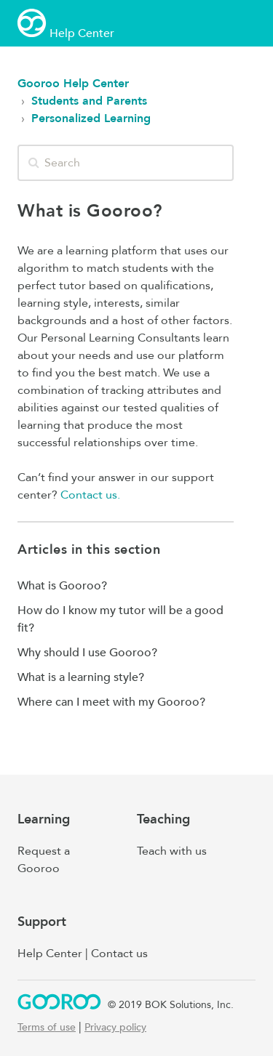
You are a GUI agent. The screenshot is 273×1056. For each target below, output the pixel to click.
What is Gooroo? (62, 586)
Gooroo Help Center (73, 84)
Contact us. (90, 495)
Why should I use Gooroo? (87, 653)
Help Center (49, 954)
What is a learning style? (80, 677)
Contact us (119, 954)
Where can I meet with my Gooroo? (111, 702)
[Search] (125, 163)
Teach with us (172, 851)
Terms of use (46, 1027)
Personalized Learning (91, 118)
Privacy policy (115, 1027)
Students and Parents (89, 101)
